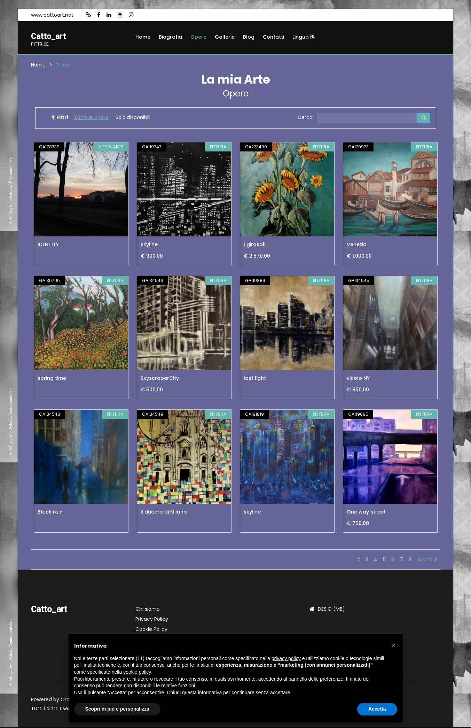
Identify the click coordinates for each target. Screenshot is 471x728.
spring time (52, 379)
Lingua (303, 36)
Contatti (273, 36)
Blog (248, 36)
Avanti (427, 560)
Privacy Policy (151, 620)
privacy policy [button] (286, 658)
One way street (366, 512)
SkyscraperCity (160, 379)
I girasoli (254, 245)
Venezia (357, 245)
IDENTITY (48, 245)
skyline (149, 245)
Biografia (170, 36)
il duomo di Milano (164, 512)
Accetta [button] (377, 709)
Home (142, 36)
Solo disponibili (133, 118)
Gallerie (225, 36)
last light (255, 379)
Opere (198, 36)
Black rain (50, 512)
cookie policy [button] (137, 672)
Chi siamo (147, 609)
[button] (393, 645)
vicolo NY (358, 379)
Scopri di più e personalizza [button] (117, 709)
